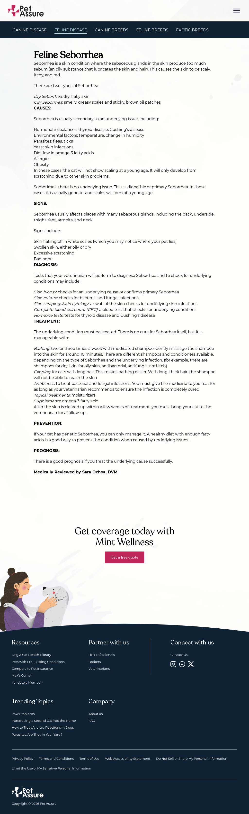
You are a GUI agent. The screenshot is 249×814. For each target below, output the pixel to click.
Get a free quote (124, 557)
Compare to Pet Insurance (32, 668)
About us (96, 714)
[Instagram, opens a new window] (173, 664)
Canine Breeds (111, 30)
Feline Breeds (152, 30)
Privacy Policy (22, 758)
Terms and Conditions (56, 758)
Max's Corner (22, 675)
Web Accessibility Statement (127, 758)
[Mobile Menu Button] (236, 10)
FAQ (92, 721)
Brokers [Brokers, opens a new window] (95, 662)
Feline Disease (70, 30)
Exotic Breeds (192, 30)
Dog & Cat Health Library (31, 655)
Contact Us (178, 655)
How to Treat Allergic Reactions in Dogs (43, 727)
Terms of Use (89, 758)
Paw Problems (23, 714)
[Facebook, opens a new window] (182, 664)
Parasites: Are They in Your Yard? (37, 734)
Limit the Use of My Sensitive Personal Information (51, 768)
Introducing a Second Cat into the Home (44, 721)
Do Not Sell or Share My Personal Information (191, 758)
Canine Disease (30, 30)
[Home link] (28, 792)
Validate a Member (27, 682)
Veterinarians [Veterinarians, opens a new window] (99, 668)
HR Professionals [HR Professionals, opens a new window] (102, 655)
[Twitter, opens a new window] (191, 664)
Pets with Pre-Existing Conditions (38, 662)
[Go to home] (26, 10)
